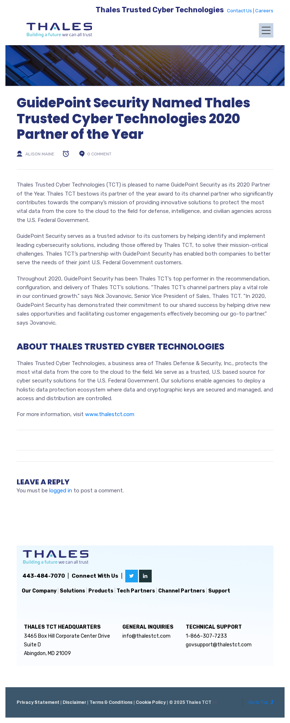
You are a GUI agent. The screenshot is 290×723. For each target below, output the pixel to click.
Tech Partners (136, 591)
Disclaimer (74, 702)
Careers (264, 10)
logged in (60, 490)
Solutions (72, 591)
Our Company (39, 591)
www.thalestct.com (109, 414)
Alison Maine (39, 154)
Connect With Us (95, 576)
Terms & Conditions (111, 702)
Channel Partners (181, 591)
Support (219, 591)
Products (100, 591)
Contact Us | (241, 10)
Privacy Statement (38, 702)
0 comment (99, 154)
